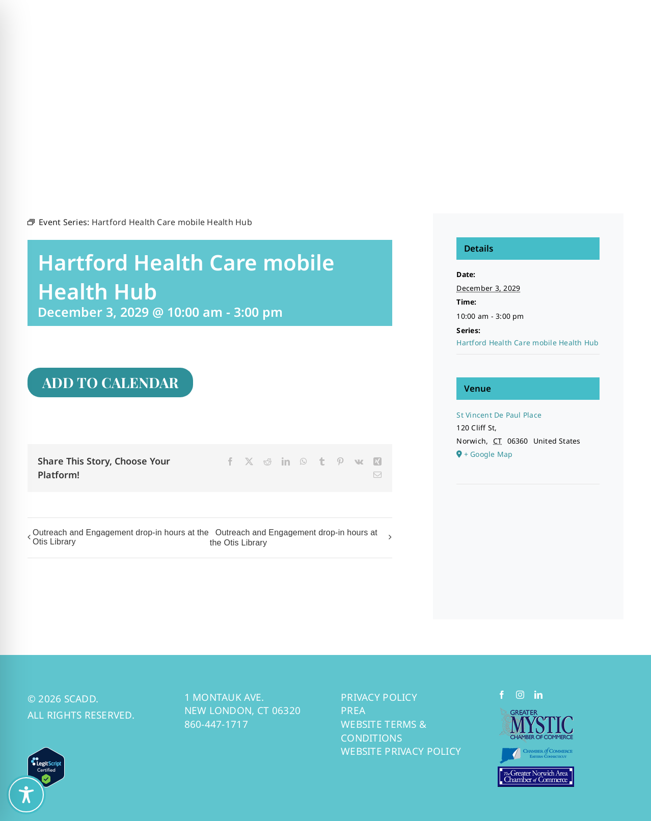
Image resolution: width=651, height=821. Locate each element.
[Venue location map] (528, 515)
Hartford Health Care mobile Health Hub (527, 342)
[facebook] (502, 695)
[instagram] (520, 695)
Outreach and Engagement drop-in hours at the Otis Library (121, 537)
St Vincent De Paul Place (498, 415)
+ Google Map (488, 454)
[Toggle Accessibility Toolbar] (26, 794)
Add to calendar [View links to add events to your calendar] (110, 382)
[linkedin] (538, 695)
